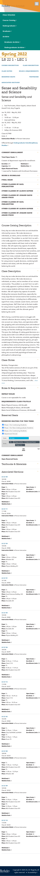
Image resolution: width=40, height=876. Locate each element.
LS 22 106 (5, 647)
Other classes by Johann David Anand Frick (17, 196)
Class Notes (7, 71)
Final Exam (7, 180)
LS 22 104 (5, 543)
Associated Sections (11, 82)
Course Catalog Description (16, 225)
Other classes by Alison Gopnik (17, 191)
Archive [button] (6, 36)
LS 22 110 (5, 820)
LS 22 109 (5, 786)
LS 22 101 (5, 578)
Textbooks (34, 77)
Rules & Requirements (29, 71)
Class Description (31, 65)
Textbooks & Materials (14, 464)
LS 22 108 (5, 751)
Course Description (10, 65)
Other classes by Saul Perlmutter (13, 185)
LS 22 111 (5, 509)
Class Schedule (9, 15)
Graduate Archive (12, 42)
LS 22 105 (5, 477)
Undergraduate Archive (15, 47)
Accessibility (33, 872)
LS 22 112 (5, 682)
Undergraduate (10, 26)
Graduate (7, 31)
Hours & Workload (11, 175)
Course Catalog (10, 20)
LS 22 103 (5, 613)
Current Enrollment (12, 152)
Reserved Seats (8, 77)
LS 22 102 (5, 716)
